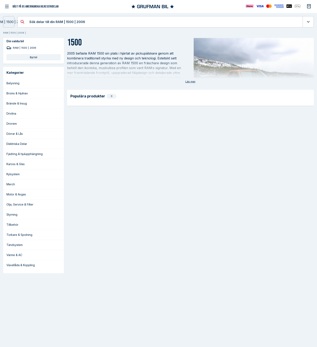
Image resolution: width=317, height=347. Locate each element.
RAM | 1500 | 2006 (8, 22)
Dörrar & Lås (14, 133)
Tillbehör (12, 224)
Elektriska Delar (16, 144)
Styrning (11, 214)
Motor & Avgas (16, 194)
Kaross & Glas (15, 164)
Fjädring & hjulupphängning (24, 154)
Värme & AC (14, 255)
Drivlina (11, 113)
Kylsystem (13, 174)
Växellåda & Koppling (20, 265)
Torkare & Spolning (19, 234)
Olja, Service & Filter (19, 204)
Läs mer (190, 81)
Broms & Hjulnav (17, 93)
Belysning (12, 83)
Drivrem (11, 123)
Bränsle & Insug (16, 103)
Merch (10, 184)
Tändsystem (14, 245)
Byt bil (33, 57)
